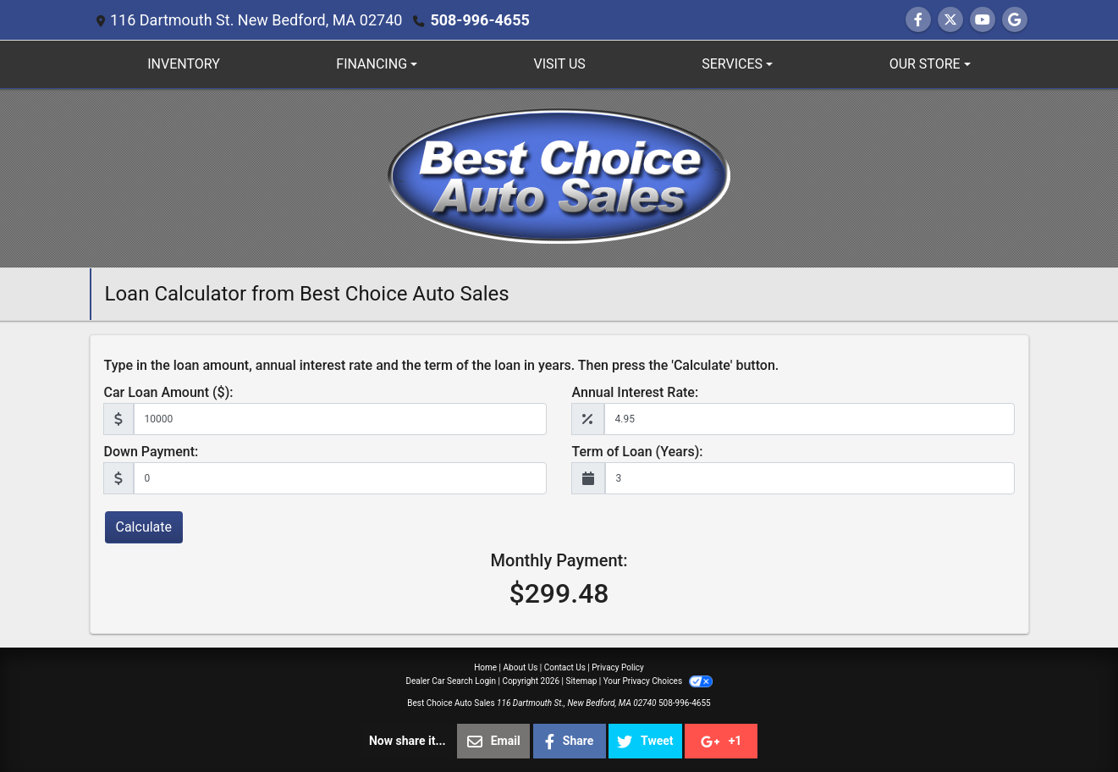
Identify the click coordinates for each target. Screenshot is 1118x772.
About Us (521, 667)
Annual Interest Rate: (635, 392)
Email (493, 741)
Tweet (645, 741)
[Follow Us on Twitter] (950, 20)
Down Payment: (151, 452)
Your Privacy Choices (658, 681)
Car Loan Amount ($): (169, 392)
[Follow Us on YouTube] (982, 20)
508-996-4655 (479, 20)
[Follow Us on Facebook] (918, 20)
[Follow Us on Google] (1014, 20)
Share (569, 741)
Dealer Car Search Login (450, 681)
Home (485, 667)
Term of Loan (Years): (637, 452)
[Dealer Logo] (559, 177)
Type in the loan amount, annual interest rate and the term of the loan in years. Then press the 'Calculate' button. (441, 365)
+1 (721, 741)
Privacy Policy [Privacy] (618, 667)
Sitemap (581, 681)
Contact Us (565, 667)
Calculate (144, 527)
